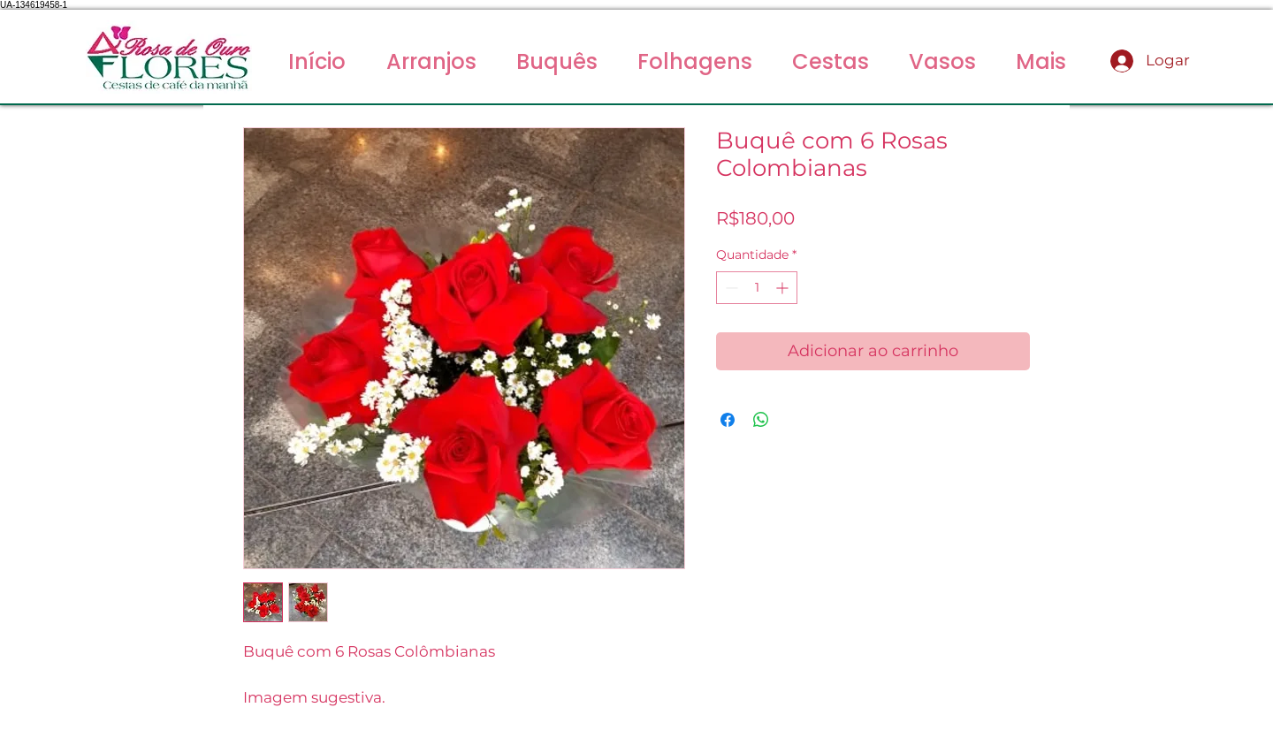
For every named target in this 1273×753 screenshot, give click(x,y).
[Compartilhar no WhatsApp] (761, 419)
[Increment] (784, 287)
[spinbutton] (757, 287)
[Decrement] (730, 287)
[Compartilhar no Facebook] (727, 419)
